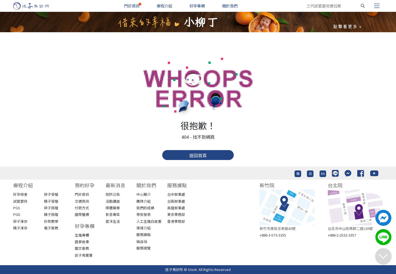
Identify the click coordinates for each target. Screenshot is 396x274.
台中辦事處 (176, 194)
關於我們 (230, 6)
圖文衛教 (82, 248)
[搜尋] (362, 5)
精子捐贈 (51, 214)
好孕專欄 (197, 6)
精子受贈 (51, 201)
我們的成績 (145, 207)
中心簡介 (143, 194)
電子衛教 (51, 227)
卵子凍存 (20, 221)
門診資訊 (131, 6)
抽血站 (141, 241)
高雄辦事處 (176, 207)
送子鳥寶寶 (84, 255)
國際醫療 (82, 214)
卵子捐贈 (51, 207)
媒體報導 (113, 207)
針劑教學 (51, 221)
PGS (16, 207)
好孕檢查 (20, 194)
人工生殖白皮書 (148, 221)
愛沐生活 (113, 221)
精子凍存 (20, 227)
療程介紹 (164, 6)
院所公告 (113, 194)
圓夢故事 (82, 241)
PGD (16, 214)
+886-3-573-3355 (273, 235)
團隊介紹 (143, 201)
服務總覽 (143, 248)
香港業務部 (176, 221)
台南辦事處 (176, 201)
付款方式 (82, 207)
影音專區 (113, 214)
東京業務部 (176, 214)
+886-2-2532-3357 (342, 235)
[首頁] (36, 6)
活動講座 (113, 201)
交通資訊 (82, 201)
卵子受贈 (51, 194)
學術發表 (143, 214)
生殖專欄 (82, 235)
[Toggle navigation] (377, 5)
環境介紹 (143, 227)
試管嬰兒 (20, 201)
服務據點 (143, 234)
